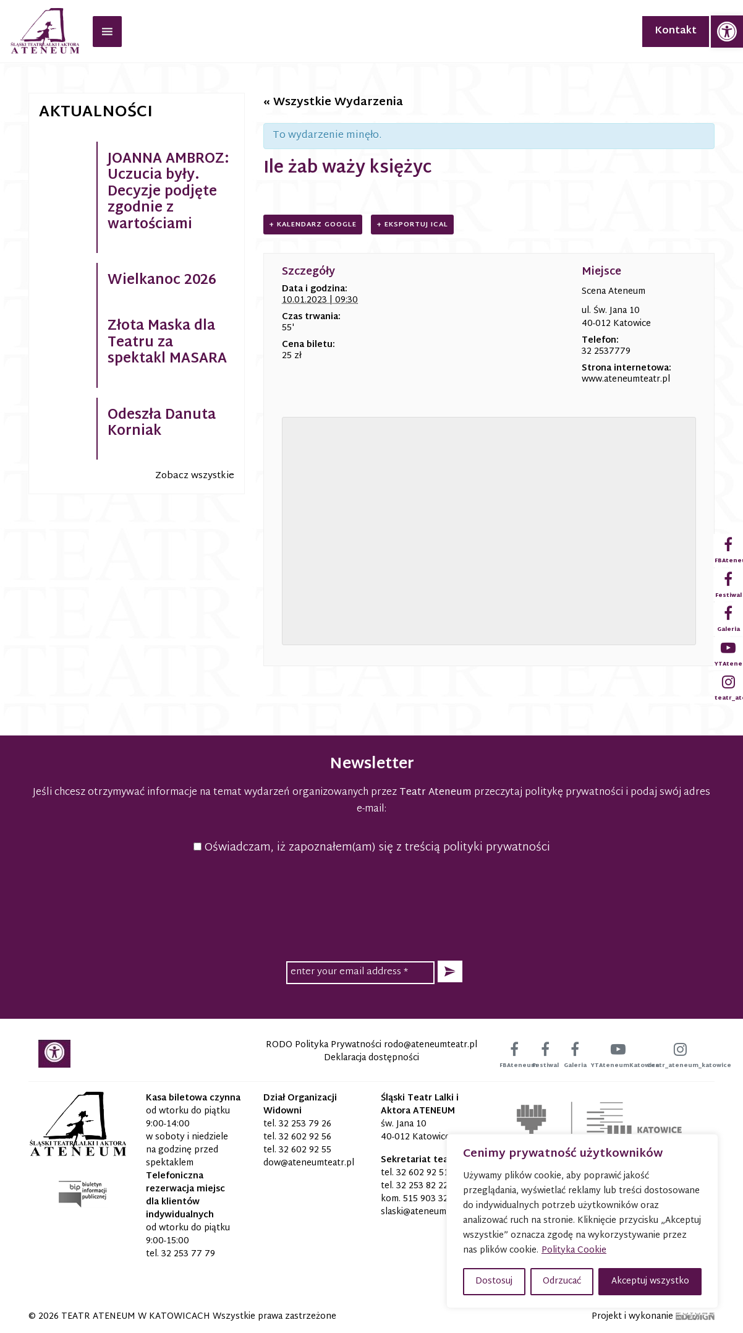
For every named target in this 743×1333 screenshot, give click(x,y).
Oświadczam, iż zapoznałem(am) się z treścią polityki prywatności (371, 847)
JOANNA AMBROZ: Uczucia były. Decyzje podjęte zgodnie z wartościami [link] (168, 192)
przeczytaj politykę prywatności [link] (548, 793)
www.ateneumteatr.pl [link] (626, 379)
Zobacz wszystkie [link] (194, 476)
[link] (727, 31)
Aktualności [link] (96, 112)
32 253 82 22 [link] (422, 1186)
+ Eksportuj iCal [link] (412, 224)
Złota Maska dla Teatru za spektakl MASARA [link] (167, 343)
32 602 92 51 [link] (422, 1173)
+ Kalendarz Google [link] (313, 224)
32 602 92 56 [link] (305, 1137)
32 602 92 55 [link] (305, 1150)
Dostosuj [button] (493, 1281)
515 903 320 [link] (428, 1199)
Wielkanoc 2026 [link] (162, 280)
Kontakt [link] (676, 31)
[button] (450, 971)
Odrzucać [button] (562, 1281)
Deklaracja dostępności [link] (371, 1058)
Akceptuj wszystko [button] (650, 1281)
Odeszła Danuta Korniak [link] (162, 423)
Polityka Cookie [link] (573, 1250)
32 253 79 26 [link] (305, 1124)
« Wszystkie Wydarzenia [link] (333, 102)
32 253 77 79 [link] (188, 1254)
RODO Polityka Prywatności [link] (323, 1045)
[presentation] (371, 905)
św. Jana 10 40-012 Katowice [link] (415, 1131)
